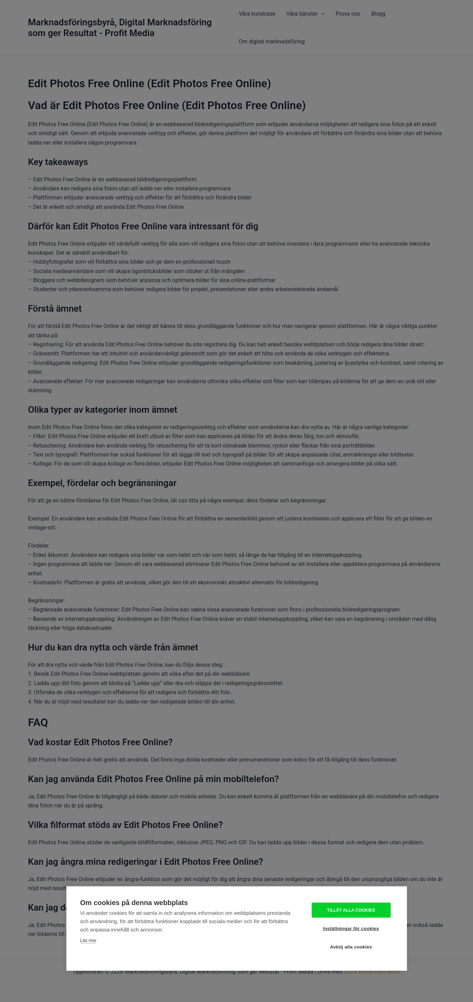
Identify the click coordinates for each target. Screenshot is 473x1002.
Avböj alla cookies (351, 947)
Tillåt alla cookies (351, 910)
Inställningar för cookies (351, 928)
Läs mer (88, 940)
